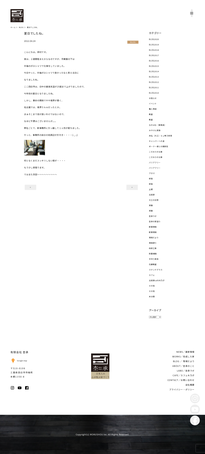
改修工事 (153, 248)
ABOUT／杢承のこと (183, 365)
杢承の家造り (155, 221)
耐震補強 (153, 253)
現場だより (154, 237)
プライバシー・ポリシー (182, 389)
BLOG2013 (154, 76)
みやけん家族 (155, 130)
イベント (153, 103)
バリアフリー (155, 162)
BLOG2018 (154, 50)
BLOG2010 (154, 93)
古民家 (152, 194)
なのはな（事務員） (157, 125)
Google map (18, 360)
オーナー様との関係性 (158, 146)
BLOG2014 (154, 71)
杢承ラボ (153, 216)
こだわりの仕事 (156, 151)
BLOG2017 (154, 55)
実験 (151, 205)
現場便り (153, 243)
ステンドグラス (156, 269)
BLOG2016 (154, 60)
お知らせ (153, 98)
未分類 (152, 296)
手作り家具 (154, 259)
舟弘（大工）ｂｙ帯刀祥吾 (160, 135)
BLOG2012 (154, 82)
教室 (151, 114)
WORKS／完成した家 (183, 356)
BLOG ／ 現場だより (184, 361)
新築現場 (153, 226)
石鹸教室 (153, 264)
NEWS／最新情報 (185, 351)
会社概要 (190, 384)
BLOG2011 (154, 87)
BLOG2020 (154, 39)
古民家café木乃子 (157, 280)
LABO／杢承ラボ (186, 370)
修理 (151, 178)
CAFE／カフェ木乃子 (184, 375)
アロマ (152, 173)
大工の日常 (154, 200)
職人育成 (153, 109)
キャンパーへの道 (156, 141)
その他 (152, 285)
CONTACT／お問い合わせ (181, 380)
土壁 (151, 189)
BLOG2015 (154, 66)
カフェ (152, 275)
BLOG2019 (154, 44)
